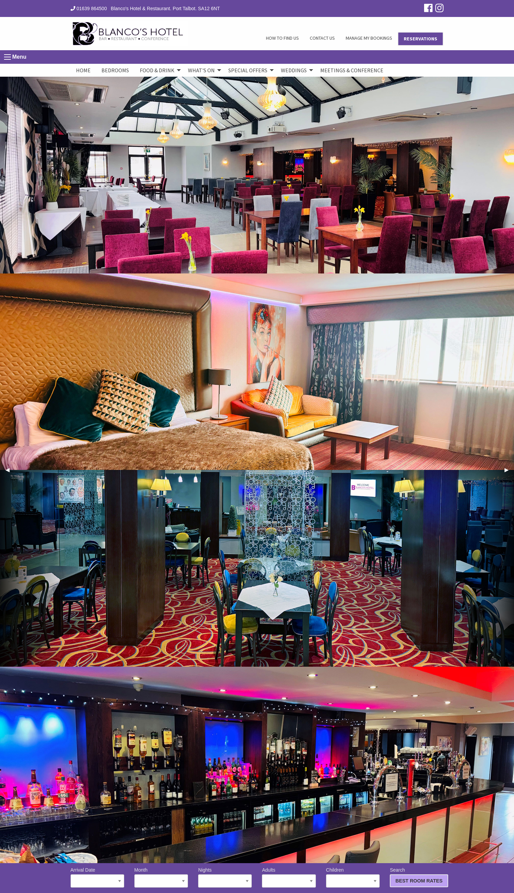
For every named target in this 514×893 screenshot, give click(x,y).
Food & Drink (157, 70)
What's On (201, 70)
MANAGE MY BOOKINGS (369, 38)
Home (83, 70)
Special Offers (247, 70)
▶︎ (509, 470)
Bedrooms (115, 70)
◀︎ (10, 470)
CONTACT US (322, 38)
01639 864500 (89, 8)
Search (416, 877)
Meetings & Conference (351, 70)
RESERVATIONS (420, 39)
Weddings (294, 70)
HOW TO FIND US (282, 38)
